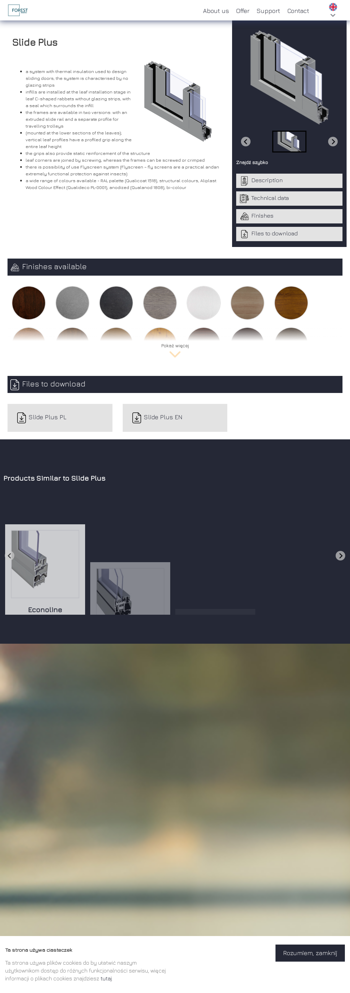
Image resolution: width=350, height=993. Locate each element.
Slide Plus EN (157, 417)
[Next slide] (333, 141)
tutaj (106, 978)
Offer (243, 10)
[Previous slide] (246, 141)
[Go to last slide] (9, 555)
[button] (289, 141)
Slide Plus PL (41, 417)
